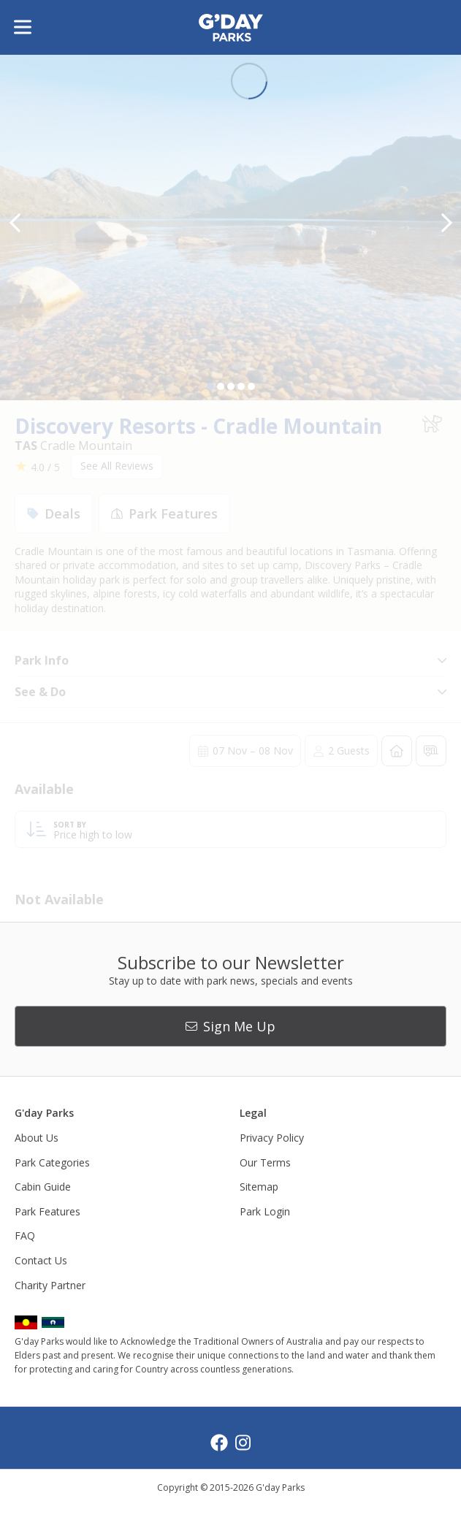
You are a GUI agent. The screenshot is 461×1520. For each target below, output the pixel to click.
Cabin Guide (43, 1187)
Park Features (47, 1211)
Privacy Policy (272, 1138)
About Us (36, 1138)
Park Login (265, 1211)
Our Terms (265, 1162)
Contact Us (41, 1260)
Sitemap (259, 1187)
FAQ (25, 1235)
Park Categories (52, 1162)
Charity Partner (50, 1285)
